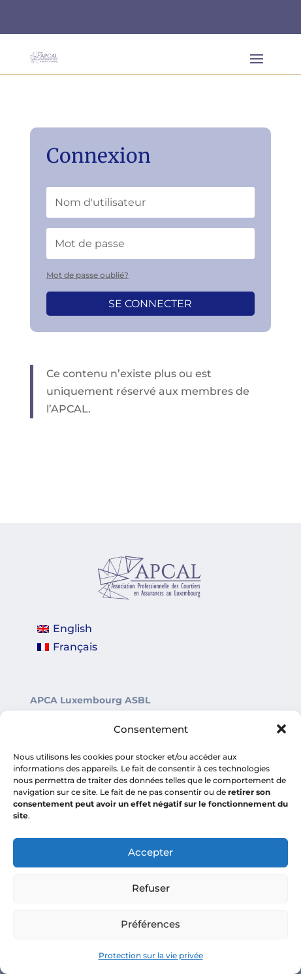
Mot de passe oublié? (87, 275)
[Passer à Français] (67, 647)
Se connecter (150, 303)
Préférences (150, 932)
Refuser (151, 896)
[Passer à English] (67, 629)
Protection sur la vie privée (151, 963)
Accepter (150, 860)
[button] (281, 737)
